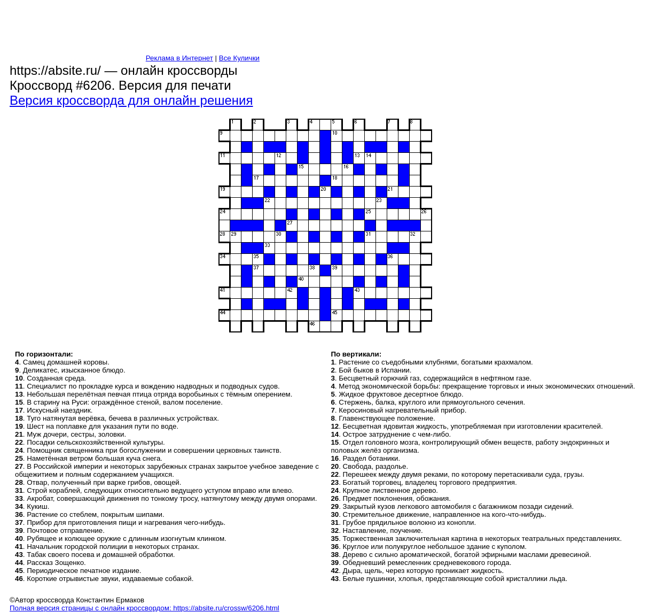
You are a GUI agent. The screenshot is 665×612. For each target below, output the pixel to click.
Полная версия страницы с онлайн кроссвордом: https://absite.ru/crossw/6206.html (144, 608)
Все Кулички (239, 58)
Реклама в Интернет (179, 58)
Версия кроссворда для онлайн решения (131, 100)
